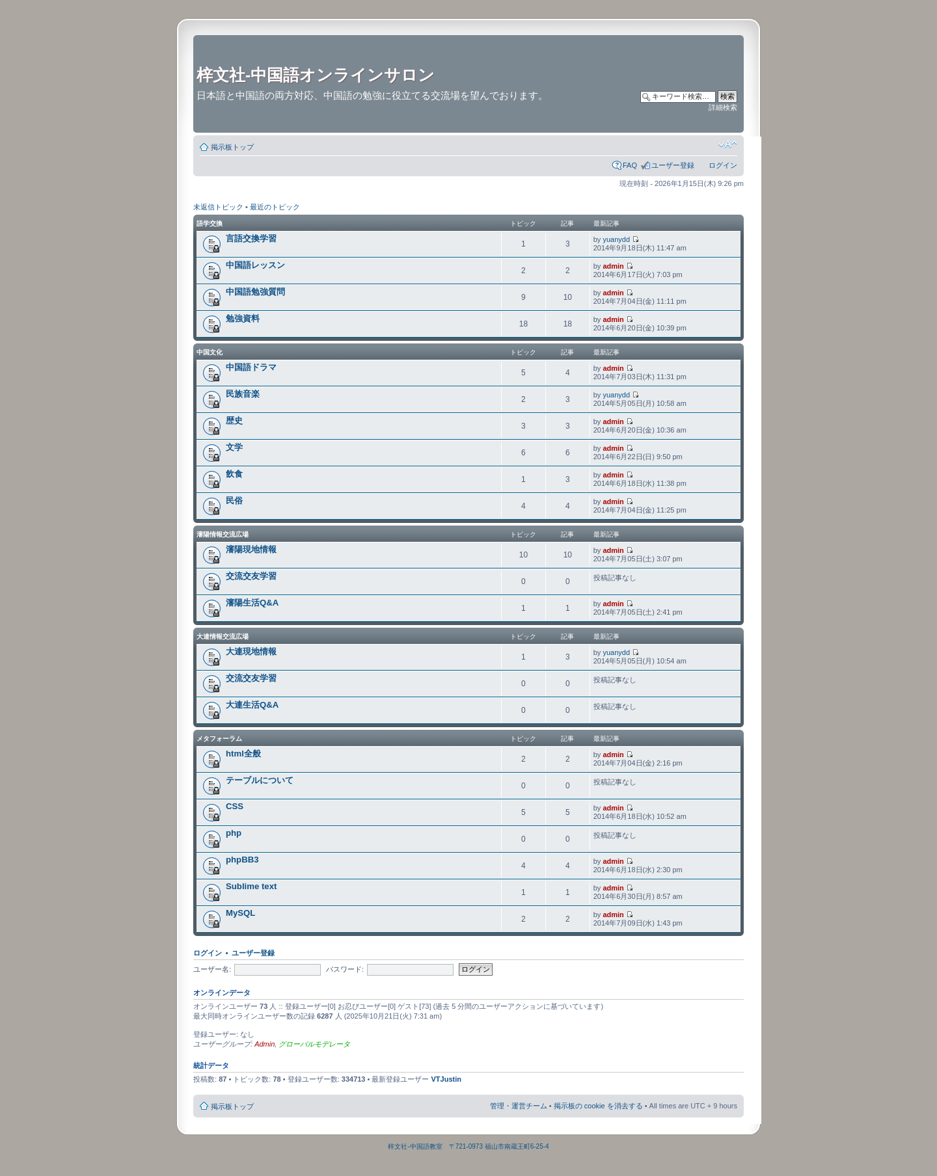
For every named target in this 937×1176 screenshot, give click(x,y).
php (233, 833)
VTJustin (446, 1079)
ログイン (723, 165)
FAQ (630, 165)
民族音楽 (243, 394)
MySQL (240, 913)
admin (613, 266)
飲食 (234, 474)
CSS (234, 806)
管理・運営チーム (518, 1106)
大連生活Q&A (252, 705)
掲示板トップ (232, 147)
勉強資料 (243, 318)
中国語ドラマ (251, 367)
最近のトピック (275, 207)
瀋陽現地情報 (251, 549)
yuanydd (616, 239)
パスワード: (345, 969)
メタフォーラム (219, 738)
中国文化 (210, 352)
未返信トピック (218, 207)
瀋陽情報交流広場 (223, 534)
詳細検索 (723, 107)
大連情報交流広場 (223, 636)
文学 (234, 447)
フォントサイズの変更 (727, 144)
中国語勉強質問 (255, 292)
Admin (264, 1044)
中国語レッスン (255, 265)
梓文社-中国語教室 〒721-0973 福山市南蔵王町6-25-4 (468, 1146)
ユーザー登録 (672, 165)
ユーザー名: (212, 969)
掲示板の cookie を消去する (598, 1106)
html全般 (243, 753)
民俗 (234, 500)
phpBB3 (242, 859)
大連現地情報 (251, 651)
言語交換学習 (251, 238)
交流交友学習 (251, 576)
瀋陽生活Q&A (252, 603)
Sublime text (251, 886)
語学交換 (210, 223)
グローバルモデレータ (314, 1044)
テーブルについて (259, 780)
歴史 (234, 420)
